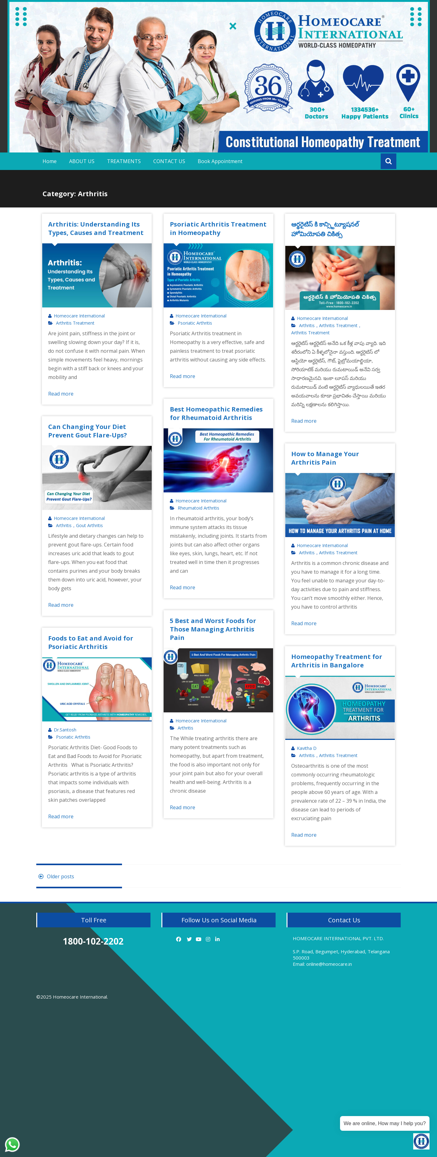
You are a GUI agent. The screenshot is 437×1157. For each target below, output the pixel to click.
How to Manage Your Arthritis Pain (325, 458)
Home (50, 161)
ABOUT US (81, 161)
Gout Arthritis (89, 525)
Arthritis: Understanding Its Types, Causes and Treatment (96, 228)
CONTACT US (169, 161)
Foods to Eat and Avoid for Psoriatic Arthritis (90, 642)
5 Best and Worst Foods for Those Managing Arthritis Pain (213, 629)
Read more (61, 393)
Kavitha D (307, 748)
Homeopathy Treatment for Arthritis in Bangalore (336, 660)
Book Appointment (220, 161)
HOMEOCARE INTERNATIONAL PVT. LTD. (338, 938)
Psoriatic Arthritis (195, 323)
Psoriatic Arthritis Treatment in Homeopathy (218, 228)
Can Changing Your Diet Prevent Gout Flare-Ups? (87, 430)
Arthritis (307, 325)
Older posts (55, 876)
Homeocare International (79, 316)
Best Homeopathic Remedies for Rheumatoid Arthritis (216, 413)
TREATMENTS (124, 161)
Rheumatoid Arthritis (198, 508)
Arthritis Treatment (75, 323)
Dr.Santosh (65, 730)
